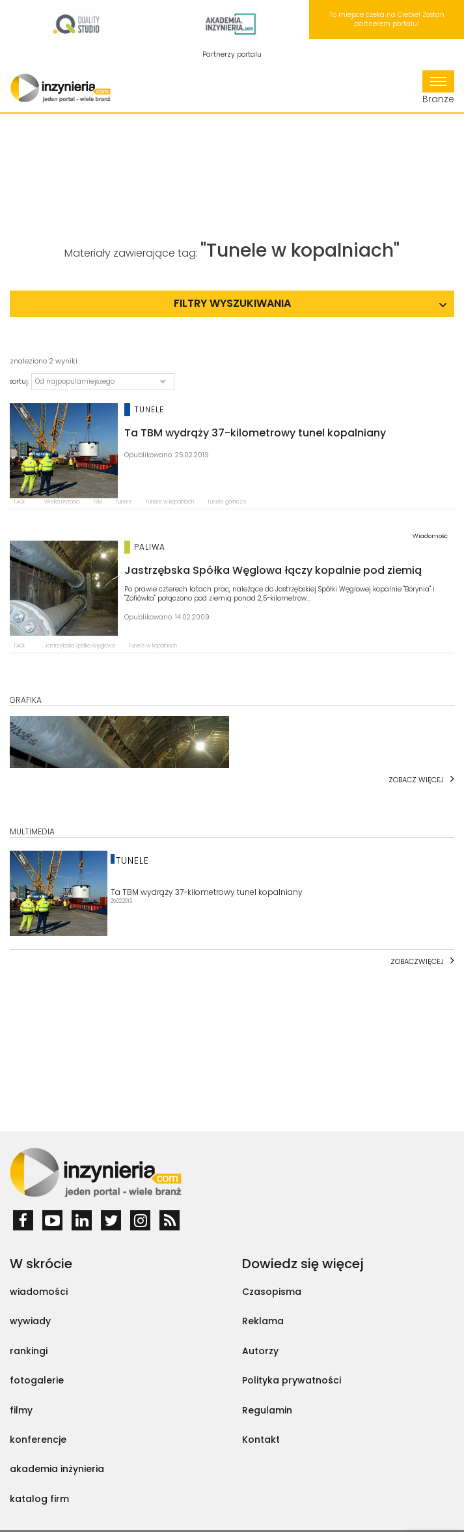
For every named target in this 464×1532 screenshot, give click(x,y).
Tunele (123, 501)
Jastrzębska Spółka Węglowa (79, 645)
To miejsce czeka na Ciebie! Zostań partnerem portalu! (386, 19)
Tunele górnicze (227, 501)
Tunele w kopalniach (169, 501)
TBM (97, 501)
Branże (438, 88)
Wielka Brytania (61, 501)
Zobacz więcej (416, 779)
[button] (102, 381)
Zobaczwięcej (417, 961)
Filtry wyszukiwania (232, 303)
